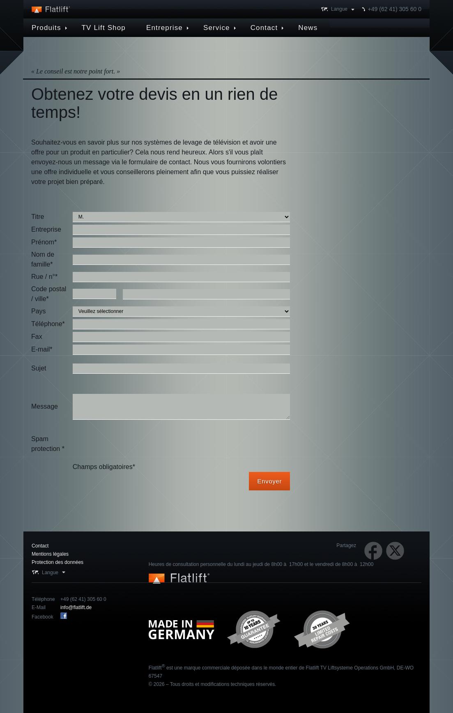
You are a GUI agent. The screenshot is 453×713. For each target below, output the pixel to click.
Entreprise (46, 229)
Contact (40, 546)
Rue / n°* (44, 276)
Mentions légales (50, 554)
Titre (37, 216)
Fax (36, 336)
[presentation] (135, 444)
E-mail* (42, 349)
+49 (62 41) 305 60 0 (394, 9)
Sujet (38, 368)
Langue (339, 9)
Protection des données (57, 562)
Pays (38, 311)
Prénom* (44, 242)
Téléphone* (48, 323)
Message (44, 406)
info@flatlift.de (76, 607)
